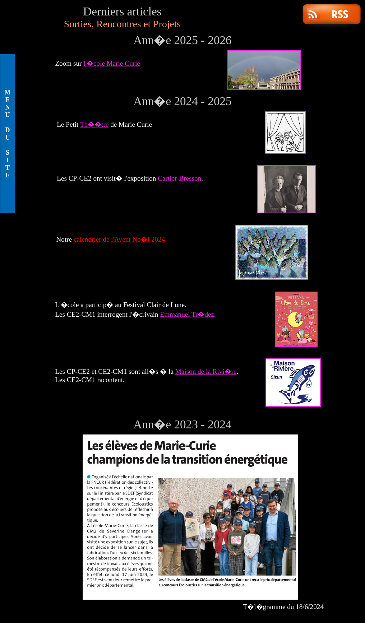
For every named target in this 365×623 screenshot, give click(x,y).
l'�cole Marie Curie (111, 63)
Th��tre (94, 124)
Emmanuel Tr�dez (187, 314)
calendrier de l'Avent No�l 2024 (119, 239)
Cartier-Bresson (179, 178)
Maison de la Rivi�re (206, 371)
